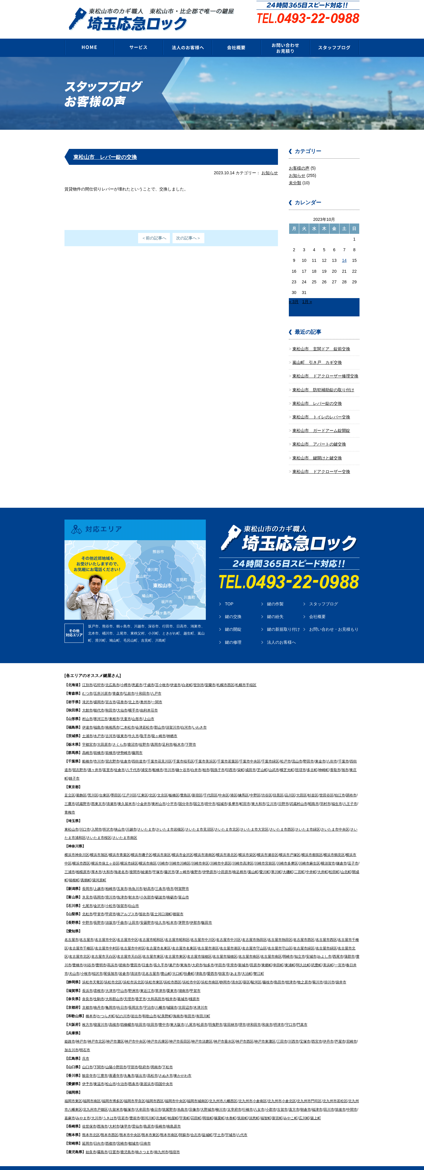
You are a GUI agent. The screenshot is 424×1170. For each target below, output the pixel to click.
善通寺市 (116, 1067)
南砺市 (172, 888)
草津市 (160, 982)
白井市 (196, 761)
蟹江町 (259, 965)
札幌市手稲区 (245, 676)
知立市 (299, 948)
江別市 (87, 676)
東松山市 (71, 821)
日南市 (145, 1135)
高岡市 (99, 888)
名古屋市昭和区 (151, 931)
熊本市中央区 (130, 1126)
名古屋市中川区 (203, 931)
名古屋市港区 (208, 939)
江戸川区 (129, 786)
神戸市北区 (96, 1033)
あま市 (235, 965)
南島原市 (174, 1117)
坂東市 (122, 727)
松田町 (334, 863)
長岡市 (87, 880)
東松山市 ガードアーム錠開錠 (321, 421)
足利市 (167, 736)
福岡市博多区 (112, 1092)
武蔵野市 (83, 795)
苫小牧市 (162, 676)
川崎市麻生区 (309, 854)
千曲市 (122, 914)
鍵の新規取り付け (283, 620)
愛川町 (264, 863)
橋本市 (91, 1007)
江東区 (143, 786)
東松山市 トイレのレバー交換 (321, 408)
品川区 (290, 786)
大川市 (96, 1109)
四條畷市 (127, 1016)
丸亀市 (129, 1067)
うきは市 (110, 1109)
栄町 (240, 761)
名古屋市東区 (153, 948)
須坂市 (110, 914)
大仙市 (122, 701)
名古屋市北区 (79, 948)
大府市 (197, 956)
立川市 (271, 795)
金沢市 (99, 897)
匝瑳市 (300, 761)
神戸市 (81, 1033)
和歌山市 (150, 1007)
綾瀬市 (146, 863)
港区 (233, 786)
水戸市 (99, 727)
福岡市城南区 (197, 1092)
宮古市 (110, 693)
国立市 (198, 795)
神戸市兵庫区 (157, 1033)
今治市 (122, 1075)
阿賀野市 (182, 880)
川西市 (293, 1033)
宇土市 (219, 1126)
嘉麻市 (69, 1109)
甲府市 (110, 905)
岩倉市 (124, 965)
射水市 (133, 888)
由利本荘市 (149, 701)
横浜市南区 (148, 854)
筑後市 (340, 1101)
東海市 (185, 956)
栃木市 (179, 736)
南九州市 (161, 1143)
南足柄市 (240, 863)
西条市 (133, 1075)
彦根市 (99, 982)
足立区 (69, 786)
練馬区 (243, 786)
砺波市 (160, 888)
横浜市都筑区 (312, 846)
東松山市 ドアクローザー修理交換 (325, 367)
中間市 (352, 1101)
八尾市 (191, 1016)
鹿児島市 (127, 1143)
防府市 (144, 1058)
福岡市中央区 (175, 1092)
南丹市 (99, 999)
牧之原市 (304, 973)
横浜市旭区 (99, 846)
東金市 (320, 752)
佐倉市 (125, 752)
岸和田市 (254, 1016)
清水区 (236, 973)
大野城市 (208, 1101)
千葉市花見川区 (159, 752)
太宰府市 (234, 1101)
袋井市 (341, 973)
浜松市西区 (172, 973)
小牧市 (86, 965)
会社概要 (317, 607)
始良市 (91, 1143)
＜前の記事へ (154, 229)
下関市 (99, 1058)
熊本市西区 (109, 1126)
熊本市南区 (169, 1126)
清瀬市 (111, 795)
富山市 (183, 888)
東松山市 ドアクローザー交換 (321, 462)
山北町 (346, 863)
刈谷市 (89, 956)
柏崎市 (110, 880)
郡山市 (159, 719)
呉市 (85, 1050)
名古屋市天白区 (103, 948)
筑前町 (242, 1109)
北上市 (133, 693)
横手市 (133, 701)
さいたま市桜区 (99, 829)
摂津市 (279, 1016)
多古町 (312, 761)
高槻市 (114, 1016)
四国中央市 (164, 1075)
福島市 (99, 719)
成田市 (250, 761)
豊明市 (101, 956)
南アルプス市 (127, 905)
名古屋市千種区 (81, 939)
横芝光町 (287, 761)
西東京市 (98, 795)
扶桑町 (189, 965)
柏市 (206, 761)
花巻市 (122, 693)
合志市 (196, 1126)
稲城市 (222, 795)
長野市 (99, 914)
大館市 (87, 701)
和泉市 (267, 1016)
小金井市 (144, 795)
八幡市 (160, 999)
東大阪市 (177, 1016)
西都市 (110, 1135)
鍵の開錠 (233, 620)
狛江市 (339, 786)
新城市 (243, 956)
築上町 (315, 1109)
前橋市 (99, 744)
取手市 (145, 727)
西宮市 (317, 1033)
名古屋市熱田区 (254, 931)
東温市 (99, 1075)
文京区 (162, 786)
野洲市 (133, 982)
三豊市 (102, 1067)
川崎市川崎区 (180, 854)
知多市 (208, 956)
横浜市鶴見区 (334, 846)
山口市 (87, 1058)
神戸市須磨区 (202, 1033)
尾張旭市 (111, 965)
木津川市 (200, 999)
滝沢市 (87, 693)
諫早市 (125, 1117)
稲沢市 (97, 965)
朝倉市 (305, 1101)
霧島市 (102, 1143)
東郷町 (266, 956)
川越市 (131, 821)
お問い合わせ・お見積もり (334, 620)
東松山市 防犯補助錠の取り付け (323, 381)
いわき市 (200, 719)
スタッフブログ (323, 595)
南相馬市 (112, 719)
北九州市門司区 (309, 1092)
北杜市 (87, 905)
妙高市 (149, 880)
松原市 (202, 1016)
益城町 (207, 1126)
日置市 (114, 1143)
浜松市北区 (113, 973)
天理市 (129, 990)
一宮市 (339, 956)
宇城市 (230, 1126)
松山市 (110, 1075)
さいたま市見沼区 (200, 821)
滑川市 (110, 888)
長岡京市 (135, 999)
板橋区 (174, 786)
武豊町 (316, 956)
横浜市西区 (81, 854)
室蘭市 (210, 676)
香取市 (335, 761)
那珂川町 (148, 1109)
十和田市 (142, 685)
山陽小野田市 (116, 1058)
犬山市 (74, 965)
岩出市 (136, 1007)
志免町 (161, 1109)
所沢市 (108, 821)
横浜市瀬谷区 (267, 846)
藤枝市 (268, 973)
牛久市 (133, 727)
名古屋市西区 (303, 931)
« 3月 (294, 292)
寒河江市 (101, 710)
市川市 (99, 752)
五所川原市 (102, 685)
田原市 (255, 956)
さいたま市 (146, 821)
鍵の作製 (275, 595)
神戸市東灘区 (265, 1033)
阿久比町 (303, 956)
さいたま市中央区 (335, 821)
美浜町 (328, 956)
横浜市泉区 (162, 846)
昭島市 (313, 795)
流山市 (297, 752)
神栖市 (172, 727)
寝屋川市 (101, 1016)
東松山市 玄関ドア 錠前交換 (321, 340)
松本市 (172, 914)
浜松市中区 (191, 973)
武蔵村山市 (298, 795)
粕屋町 (173, 1109)
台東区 (104, 786)
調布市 (351, 786)
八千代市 (133, 761)
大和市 (108, 863)
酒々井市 (95, 761)
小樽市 (125, 676)
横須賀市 (328, 854)
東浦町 (290, 956)
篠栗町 (219, 1109)
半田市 (220, 956)
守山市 (122, 982)
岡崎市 (288, 948)
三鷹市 (69, 795)
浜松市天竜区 (92, 973)
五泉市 (122, 880)
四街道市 (139, 752)
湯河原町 (99, 871)
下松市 (167, 1058)
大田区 (301, 786)
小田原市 (225, 863)
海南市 (178, 1007)
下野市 (191, 736)
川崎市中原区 (220, 854)
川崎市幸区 (200, 854)
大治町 (247, 965)
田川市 (329, 1101)
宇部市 (132, 1058)
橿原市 (194, 990)
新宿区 (197, 786)
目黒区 (278, 786)
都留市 (178, 905)
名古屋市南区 (249, 948)
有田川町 (203, 1007)
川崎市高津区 (243, 854)
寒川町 (276, 863)
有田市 (189, 1007)
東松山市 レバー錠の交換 (108, 148)
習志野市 (112, 752)
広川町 (304, 1109)
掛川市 (329, 973)
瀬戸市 (174, 956)
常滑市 (232, 956)
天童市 (125, 710)
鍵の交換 (233, 607)
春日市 (156, 1101)
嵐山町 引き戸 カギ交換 (317, 353)
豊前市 (135, 1109)
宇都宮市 (89, 736)
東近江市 (147, 982)
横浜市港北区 (226, 846)
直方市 (294, 1101)
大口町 (177, 965)
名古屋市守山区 (254, 939)
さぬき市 (166, 1067)
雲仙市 (137, 1117)
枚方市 (87, 1016)
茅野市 (183, 914)
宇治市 (149, 999)
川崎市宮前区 (265, 854)
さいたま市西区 (282, 821)
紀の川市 (123, 1007)
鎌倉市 (341, 854)
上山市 (149, 710)
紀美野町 (165, 1007)
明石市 (85, 1041)
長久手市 (161, 956)
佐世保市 (89, 1117)
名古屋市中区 (105, 931)
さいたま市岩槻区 (170, 821)
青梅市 (69, 803)
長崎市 (160, 1117)
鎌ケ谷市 (183, 761)
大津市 (110, 982)
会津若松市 (144, 719)
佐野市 (144, 736)
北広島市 (112, 676)
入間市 (96, 821)
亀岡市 (110, 999)
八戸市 (156, 685)
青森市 (117, 685)
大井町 (322, 863)
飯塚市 (129, 1101)
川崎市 (163, 854)
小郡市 (271, 1101)
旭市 (345, 761)
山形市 (137, 710)
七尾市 (87, 897)
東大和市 (258, 795)
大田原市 (104, 736)
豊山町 (166, 965)
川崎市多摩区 (287, 854)
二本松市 (127, 719)
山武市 (274, 761)
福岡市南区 (92, 1092)
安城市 (311, 948)
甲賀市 (195, 982)
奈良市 (87, 990)
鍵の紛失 (275, 607)
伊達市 (175, 676)
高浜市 (112, 956)
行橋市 (247, 1101)
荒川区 (93, 786)
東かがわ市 (182, 1067)
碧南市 (124, 956)
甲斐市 (99, 905)
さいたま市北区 (227, 821)
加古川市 (71, 1041)
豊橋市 (77, 956)
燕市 (170, 880)
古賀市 (282, 1101)
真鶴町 (86, 871)
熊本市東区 (150, 1126)
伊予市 (87, 1075)
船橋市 (87, 752)
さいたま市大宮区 (254, 821)
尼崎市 (351, 1033)
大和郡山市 (114, 990)
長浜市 (87, 982)
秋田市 (110, 701)
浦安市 (146, 761)
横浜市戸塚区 (289, 846)
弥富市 (223, 965)
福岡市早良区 (134, 1092)
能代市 (99, 701)
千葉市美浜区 (205, 752)
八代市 (242, 1126)
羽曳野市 (215, 1016)
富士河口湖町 (161, 905)
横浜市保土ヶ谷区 (105, 854)
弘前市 (129, 685)
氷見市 (87, 888)
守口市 (290, 1016)
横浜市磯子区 (141, 846)
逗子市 (353, 854)
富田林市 (231, 1016)
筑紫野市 (169, 1101)
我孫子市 (218, 761)
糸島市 (182, 1101)
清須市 (135, 965)
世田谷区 (326, 786)
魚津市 (122, 888)
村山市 (87, 710)
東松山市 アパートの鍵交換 (319, 435)
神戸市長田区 (180, 1033)
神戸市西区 (245, 1033)
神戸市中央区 (135, 1033)
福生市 (337, 795)
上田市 (133, 914)
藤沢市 (169, 863)
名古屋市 (71, 931)
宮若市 (123, 1109)
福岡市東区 (73, 1092)
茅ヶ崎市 (183, 863)
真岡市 (156, 736)
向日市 (122, 999)
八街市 (332, 752)
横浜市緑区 (129, 854)
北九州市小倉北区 (282, 1092)
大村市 (114, 1117)
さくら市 (119, 736)
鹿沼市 (132, 736)
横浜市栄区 (247, 846)
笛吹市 (144, 905)
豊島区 (185, 786)
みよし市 (324, 948)
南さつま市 (144, 1143)
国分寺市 (185, 795)
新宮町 (277, 1109)
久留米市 (116, 1101)
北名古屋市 (151, 965)
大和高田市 (156, 990)
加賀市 (122, 897)
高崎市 (87, 744)
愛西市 (212, 965)
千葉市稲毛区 (183, 752)
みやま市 (83, 1109)
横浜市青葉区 (119, 846)
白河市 (186, 719)
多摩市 (233, 795)
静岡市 (225, 973)
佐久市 (160, 914)
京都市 (87, 999)
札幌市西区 (225, 676)
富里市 (108, 761)
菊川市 (317, 973)
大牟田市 (142, 1101)
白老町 (187, 676)
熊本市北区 (91, 1126)
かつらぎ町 (106, 1007)
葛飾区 (81, 786)
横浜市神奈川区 (76, 846)
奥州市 (145, 693)
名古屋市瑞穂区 (199, 948)
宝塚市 (305, 1033)
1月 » (307, 292)
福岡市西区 (155, 1092)
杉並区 (313, 786)
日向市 (99, 1135)
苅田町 (196, 1109)
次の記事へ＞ (188, 229)
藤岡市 (137, 744)
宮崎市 (122, 1135)
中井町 (311, 863)
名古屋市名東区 (158, 939)
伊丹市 (328, 1033)
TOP (229, 595)
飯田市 (206, 914)
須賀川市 (173, 719)
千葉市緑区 (270, 752)
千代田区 (210, 786)
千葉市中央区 (250, 752)
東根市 (114, 710)
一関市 (157, 693)
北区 (152, 786)
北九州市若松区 (335, 1092)
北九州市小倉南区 (252, 1092)
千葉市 (343, 752)
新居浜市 (147, 1075)
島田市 (279, 973)
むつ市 (87, 685)
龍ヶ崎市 (159, 727)
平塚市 (158, 863)
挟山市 (119, 821)
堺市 (242, 1016)
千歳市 (149, 676)
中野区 (255, 786)
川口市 (85, 821)
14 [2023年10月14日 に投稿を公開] (344, 251)
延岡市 (87, 1135)
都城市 (133, 1135)
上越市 (99, 880)
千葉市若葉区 (227, 752)
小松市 (110, 897)
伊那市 (195, 914)
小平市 (172, 795)
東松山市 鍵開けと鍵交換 (317, 449)
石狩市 (99, 676)
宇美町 (184, 1109)
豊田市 (135, 956)
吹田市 (140, 1016)
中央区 (223, 786)
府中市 (210, 795)
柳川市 (221, 1101)
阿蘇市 (184, 1126)
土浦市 (87, 727)
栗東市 (172, 982)
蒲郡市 (349, 948)
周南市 (156, 1058)
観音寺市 (89, 1067)
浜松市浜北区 (133, 973)
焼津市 (291, 973)
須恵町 (254, 1109)
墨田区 (116, 786)
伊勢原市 (210, 863)
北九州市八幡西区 (223, 1092)
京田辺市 (185, 999)
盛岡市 (99, 693)
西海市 (102, 1117)
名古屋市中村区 (107, 939)
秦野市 (196, 863)
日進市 (147, 956)
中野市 (87, 914)
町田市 (245, 795)
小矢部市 (147, 888)
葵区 (246, 973)
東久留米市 (126, 795)
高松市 (152, 1067)
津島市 (201, 965)
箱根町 (74, 871)
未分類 (295, 174)
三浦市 (69, 863)
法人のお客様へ (281, 633)
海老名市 (121, 863)
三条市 (160, 880)
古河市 (110, 727)
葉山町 (253, 863)
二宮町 (299, 863)
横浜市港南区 (204, 846)
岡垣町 (208, 1109)
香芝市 (140, 990)
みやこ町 (291, 1109)
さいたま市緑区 (307, 821)
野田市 (308, 752)
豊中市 (164, 1016)
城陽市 (172, 999)
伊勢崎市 (124, 744)
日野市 (283, 795)
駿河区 (256, 973)
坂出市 (140, 1067)
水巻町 (231, 1109)
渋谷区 (266, 786)
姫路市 (69, 1033)
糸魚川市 (135, 880)
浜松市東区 (154, 973)
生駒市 (99, 990)
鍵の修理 (233, 633)
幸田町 (278, 956)
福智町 (266, 1109)
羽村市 (325, 795)
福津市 (317, 1101)
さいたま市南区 (124, 829)
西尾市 (338, 948)
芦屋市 (340, 1033)
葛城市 (182, 990)
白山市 (133, 897)
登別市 (198, 676)
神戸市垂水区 (224, 1033)
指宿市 (174, 1143)
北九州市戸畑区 (95, 1101)
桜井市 (171, 990)
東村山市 (159, 795)
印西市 (231, 761)
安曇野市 (147, 914)
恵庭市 (137, 676)
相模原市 (83, 863)
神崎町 (323, 761)
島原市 (149, 1117)
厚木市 (96, 863)
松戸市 (285, 752)
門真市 (302, 1016)
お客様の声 (299, 159)
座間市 (135, 863)
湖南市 (183, 982)
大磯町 (288, 863)
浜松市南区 (210, 973)
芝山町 (262, 761)
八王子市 (350, 795)
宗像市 (194, 1101)
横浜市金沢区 (182, 846)
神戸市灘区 (115, 1033)
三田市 (282, 1033)
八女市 (259, 1101)
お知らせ (269, 164)
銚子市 (74, 770)
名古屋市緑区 (303, 939)
